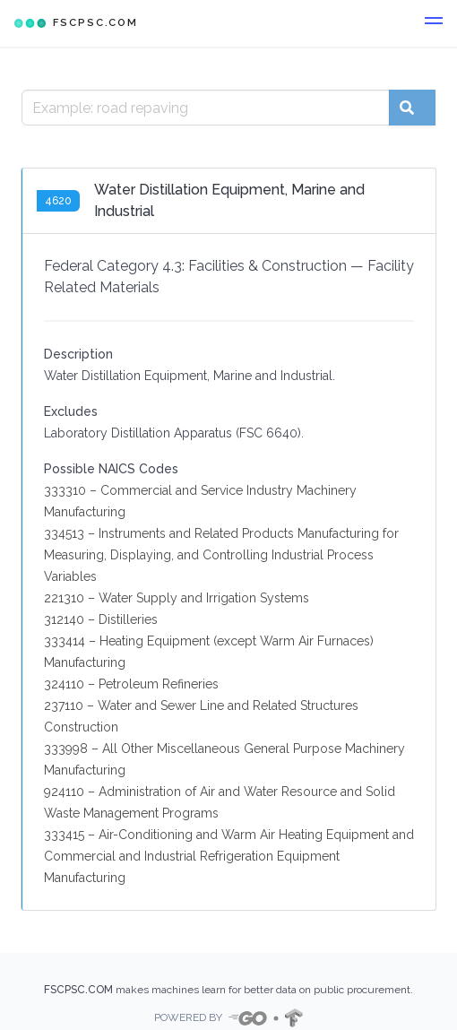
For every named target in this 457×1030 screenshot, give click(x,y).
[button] (434, 23)
